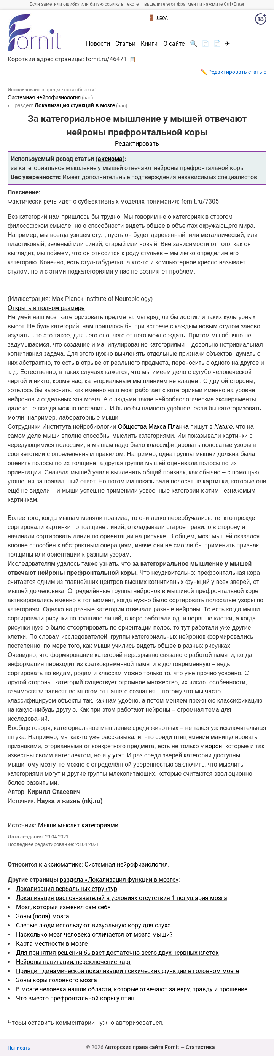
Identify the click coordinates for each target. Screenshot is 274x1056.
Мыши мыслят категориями (78, 825)
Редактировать (137, 143)
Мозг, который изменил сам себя (63, 907)
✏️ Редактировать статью (233, 72)
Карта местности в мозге (52, 943)
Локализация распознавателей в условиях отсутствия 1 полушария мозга (121, 898)
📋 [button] (132, 59)
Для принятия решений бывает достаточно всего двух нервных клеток (117, 952)
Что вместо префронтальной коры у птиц (75, 998)
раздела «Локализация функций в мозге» (119, 879)
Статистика (200, 1047)
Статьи (125, 44)
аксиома (110, 158)
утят (118, 755)
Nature (223, 426)
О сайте (174, 44)
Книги (149, 44)
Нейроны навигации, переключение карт (73, 961)
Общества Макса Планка (153, 426)
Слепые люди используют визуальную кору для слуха (93, 925)
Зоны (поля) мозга (42, 916)
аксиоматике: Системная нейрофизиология (106, 864)
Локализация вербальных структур (66, 888)
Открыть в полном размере (46, 308)
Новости (98, 44)
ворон (214, 746)
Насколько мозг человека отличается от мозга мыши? (94, 934)
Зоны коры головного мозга (56, 980)
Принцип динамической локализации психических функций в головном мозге (127, 971)
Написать (19, 1048)
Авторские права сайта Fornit (142, 1047)
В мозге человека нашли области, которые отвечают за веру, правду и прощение (131, 989)
